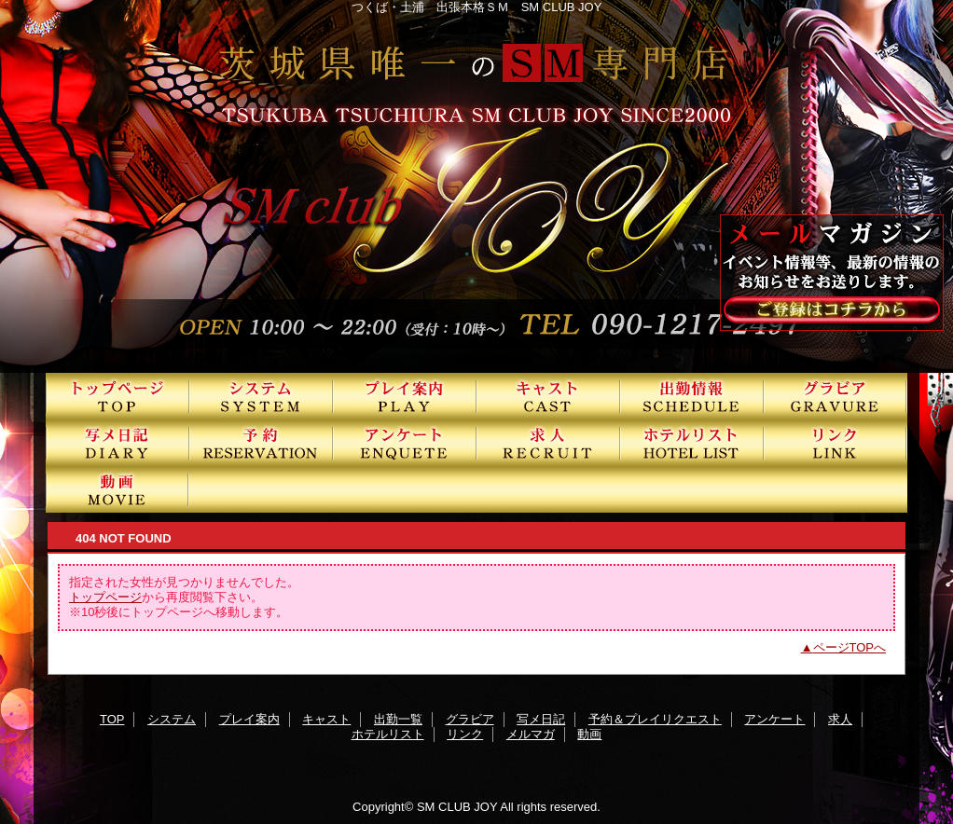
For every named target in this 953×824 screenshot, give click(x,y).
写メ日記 (117, 442)
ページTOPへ (850, 647)
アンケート (404, 442)
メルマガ (530, 734)
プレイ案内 (404, 396)
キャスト (548, 396)
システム (261, 396)
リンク (835, 442)
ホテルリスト (692, 442)
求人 (548, 442)
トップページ (105, 597)
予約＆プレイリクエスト (261, 442)
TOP (117, 396)
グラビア (835, 396)
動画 (117, 489)
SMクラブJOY (476, 186)
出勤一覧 (692, 396)
